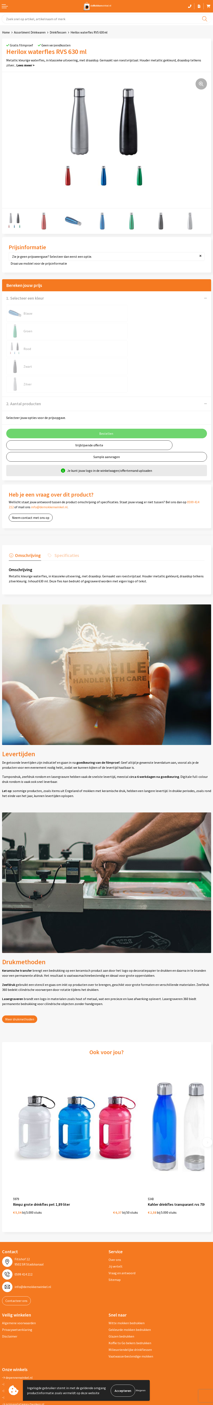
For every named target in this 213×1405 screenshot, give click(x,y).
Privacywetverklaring (17, 1286)
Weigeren (141, 1390)
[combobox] (106, 19)
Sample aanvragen (106, 421)
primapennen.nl (15, 1354)
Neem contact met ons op (30, 482)
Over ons (115, 1216)
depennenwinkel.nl (17, 1334)
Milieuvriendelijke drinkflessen (130, 1306)
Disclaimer (9, 1293)
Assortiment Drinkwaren (30, 32)
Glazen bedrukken (121, 1293)
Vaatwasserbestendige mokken (131, 1313)
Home (6, 32)
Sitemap (115, 1236)
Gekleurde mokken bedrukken (130, 1286)
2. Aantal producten (23, 368)
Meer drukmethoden (19, 983)
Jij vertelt (116, 1223)
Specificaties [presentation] (65, 519)
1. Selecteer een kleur (25, 298)
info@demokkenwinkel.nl (49, 472)
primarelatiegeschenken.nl (23, 1361)
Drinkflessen (58, 32)
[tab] (24, 520)
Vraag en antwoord (122, 1229)
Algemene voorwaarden (19, 1279)
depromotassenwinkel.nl (21, 1341)
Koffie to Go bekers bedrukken (130, 1299)
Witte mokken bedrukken (127, 1279)
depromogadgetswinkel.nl (22, 1347)
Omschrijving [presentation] (27, 519)
